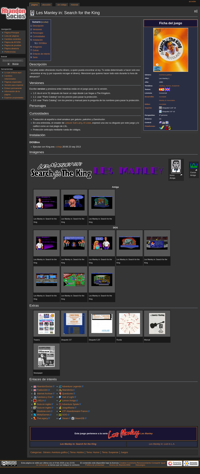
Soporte (148, 108)
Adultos (162, 86)
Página (34, 5)
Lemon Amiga (69, 400)
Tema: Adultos (77, 452)
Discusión (46, 5)
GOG (64, 415)
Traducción (42, 390)
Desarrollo (149, 97)
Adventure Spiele (70, 404)
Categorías (36, 452)
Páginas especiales (13, 82)
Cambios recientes (12, 39)
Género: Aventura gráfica (55, 452)
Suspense (175, 86)
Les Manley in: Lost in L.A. (162, 444)
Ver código (62, 5)
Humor (168, 86)
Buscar (4, 56)
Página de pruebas (12, 45)
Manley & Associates (167, 100)
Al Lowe (87, 123)
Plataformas (150, 126)
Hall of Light (68, 397)
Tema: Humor (93, 452)
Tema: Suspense (110, 452)
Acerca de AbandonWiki (119, 465)
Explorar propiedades (13, 98)
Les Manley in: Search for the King (78, 444)
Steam (65, 418)
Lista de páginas (11, 36)
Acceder (192, 1)
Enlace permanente (13, 88)
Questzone (67, 393)
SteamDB (79, 418)
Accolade (162, 97)
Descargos (140, 465)
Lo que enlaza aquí (12, 72)
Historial (74, 5)
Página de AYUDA (12, 42)
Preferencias (10, 52)
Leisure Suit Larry (73, 123)
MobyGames (43, 415)
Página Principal (11, 33)
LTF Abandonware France (75, 411)
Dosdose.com (43, 411)
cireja (59, 147)
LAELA (40, 400)
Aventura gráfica (165, 75)
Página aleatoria (11, 48)
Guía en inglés (44, 404)
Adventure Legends (71, 386)
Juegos (124, 452)
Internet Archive (44, 393)
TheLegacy (42, 418)
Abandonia (67, 390)
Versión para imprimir (13, 85)
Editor (147, 104)
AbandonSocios (44, 386)
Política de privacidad (94, 465)
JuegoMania (68, 408)
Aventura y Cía (44, 397)
